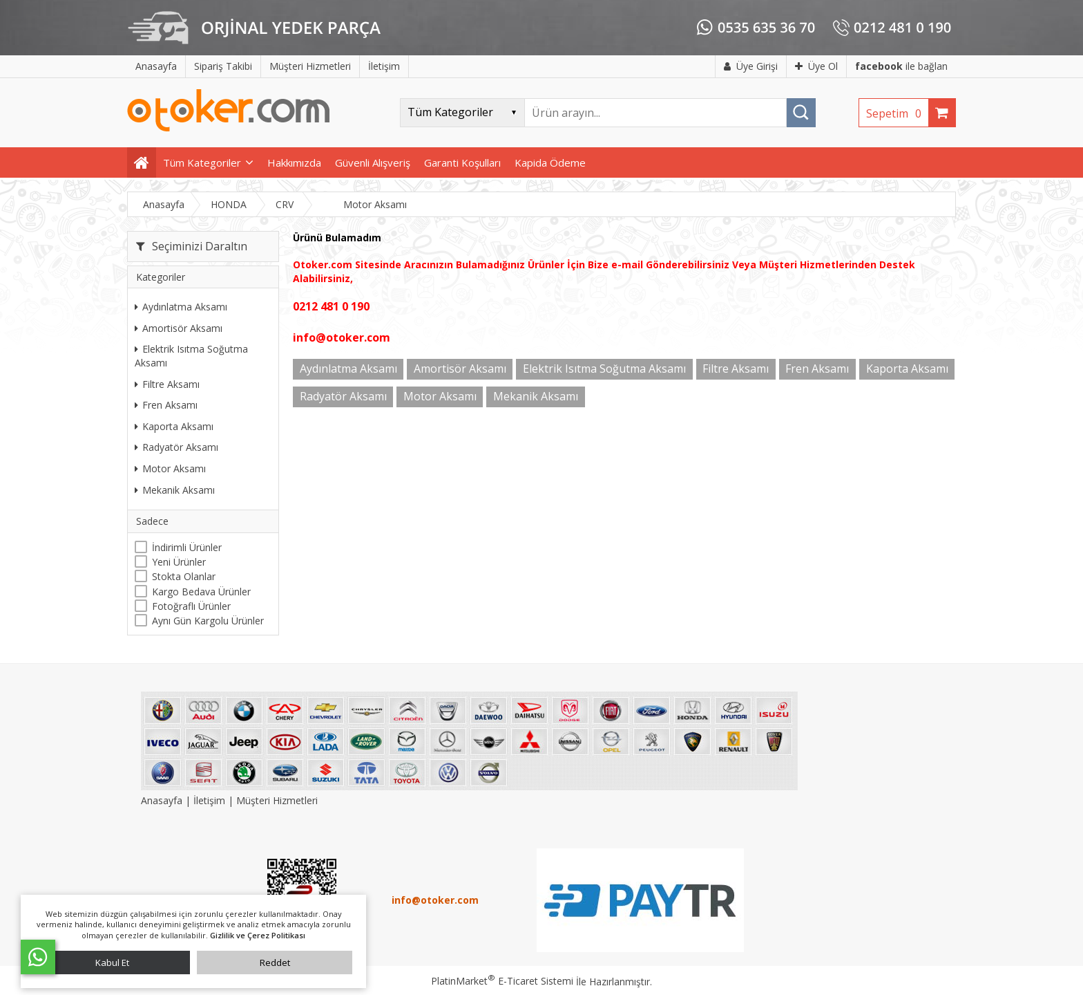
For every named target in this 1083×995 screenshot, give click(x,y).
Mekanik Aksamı (175, 489)
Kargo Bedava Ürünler (201, 591)
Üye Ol (816, 66)
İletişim (209, 800)
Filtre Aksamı (167, 384)
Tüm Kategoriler (202, 162)
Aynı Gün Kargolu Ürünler (208, 620)
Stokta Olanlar (183, 576)
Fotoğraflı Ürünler (191, 606)
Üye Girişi (751, 66)
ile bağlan (901, 66)
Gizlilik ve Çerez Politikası (257, 935)
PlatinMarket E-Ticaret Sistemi (502, 980)
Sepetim (897, 113)
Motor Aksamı (170, 468)
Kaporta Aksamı (174, 426)
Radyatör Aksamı (176, 447)
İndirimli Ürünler (187, 547)
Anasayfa (163, 800)
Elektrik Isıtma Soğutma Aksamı (191, 355)
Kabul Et (112, 962)
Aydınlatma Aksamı (181, 306)
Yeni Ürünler (179, 561)
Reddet (275, 962)
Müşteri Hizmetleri (277, 800)
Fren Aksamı (166, 404)
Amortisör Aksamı (178, 328)
